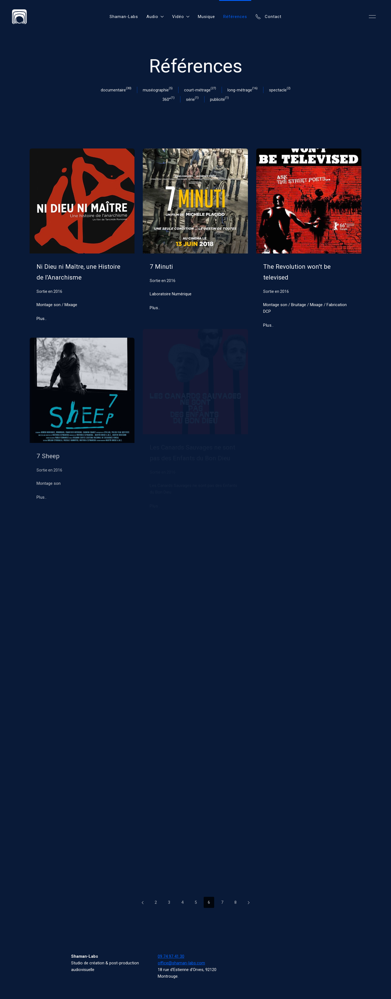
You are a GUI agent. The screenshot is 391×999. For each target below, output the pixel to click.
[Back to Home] (19, 16)
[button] (372, 16)
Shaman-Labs (124, 16)
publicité (217, 99)
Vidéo (181, 16)
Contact (268, 16)
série (190, 99)
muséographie (156, 90)
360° (166, 99)
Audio (155, 16)
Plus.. (42, 318)
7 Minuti (161, 266)
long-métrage (239, 90)
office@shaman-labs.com (181, 962)
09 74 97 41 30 (171, 956)
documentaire (113, 90)
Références (235, 16)
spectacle (278, 90)
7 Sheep (48, 458)
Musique (206, 16)
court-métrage (197, 90)
